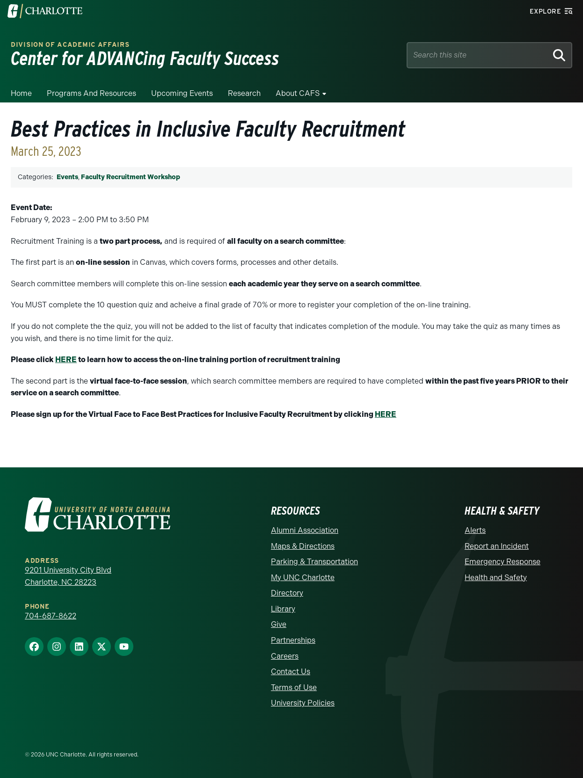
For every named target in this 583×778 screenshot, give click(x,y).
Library (283, 608)
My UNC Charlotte (303, 577)
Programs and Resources (91, 93)
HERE (66, 359)
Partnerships (293, 640)
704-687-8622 (50, 615)
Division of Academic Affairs (70, 44)
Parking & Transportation (314, 561)
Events (67, 177)
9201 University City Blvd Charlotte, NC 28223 (68, 576)
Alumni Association (304, 530)
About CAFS (298, 93)
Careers (285, 656)
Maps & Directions (303, 546)
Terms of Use (294, 687)
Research (244, 93)
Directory (287, 593)
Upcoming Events (182, 93)
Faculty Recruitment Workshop (130, 177)
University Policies (303, 702)
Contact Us (290, 671)
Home (21, 93)
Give (278, 624)
